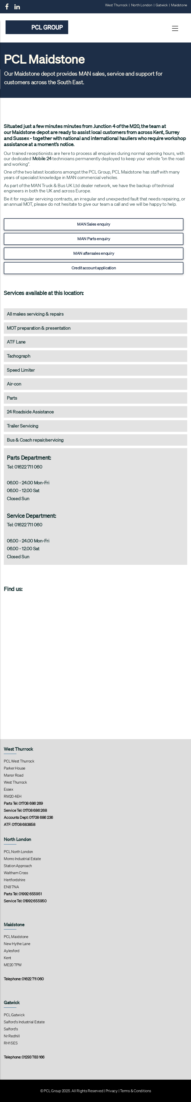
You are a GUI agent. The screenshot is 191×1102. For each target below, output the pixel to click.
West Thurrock (116, 5)
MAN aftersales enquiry (93, 253)
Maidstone (179, 5)
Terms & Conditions (135, 1091)
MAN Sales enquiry (93, 224)
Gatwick (162, 5)
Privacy (112, 1091)
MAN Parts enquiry (93, 238)
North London (141, 5)
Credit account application (93, 267)
